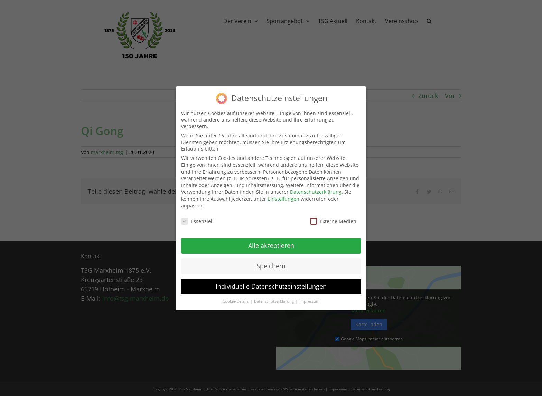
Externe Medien (333, 217)
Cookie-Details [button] (236, 297)
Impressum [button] (309, 297)
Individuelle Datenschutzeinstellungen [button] (271, 282)
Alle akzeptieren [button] (271, 242)
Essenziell (197, 217)
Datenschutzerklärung (316, 188)
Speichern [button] (271, 262)
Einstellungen (283, 195)
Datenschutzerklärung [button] (274, 297)
